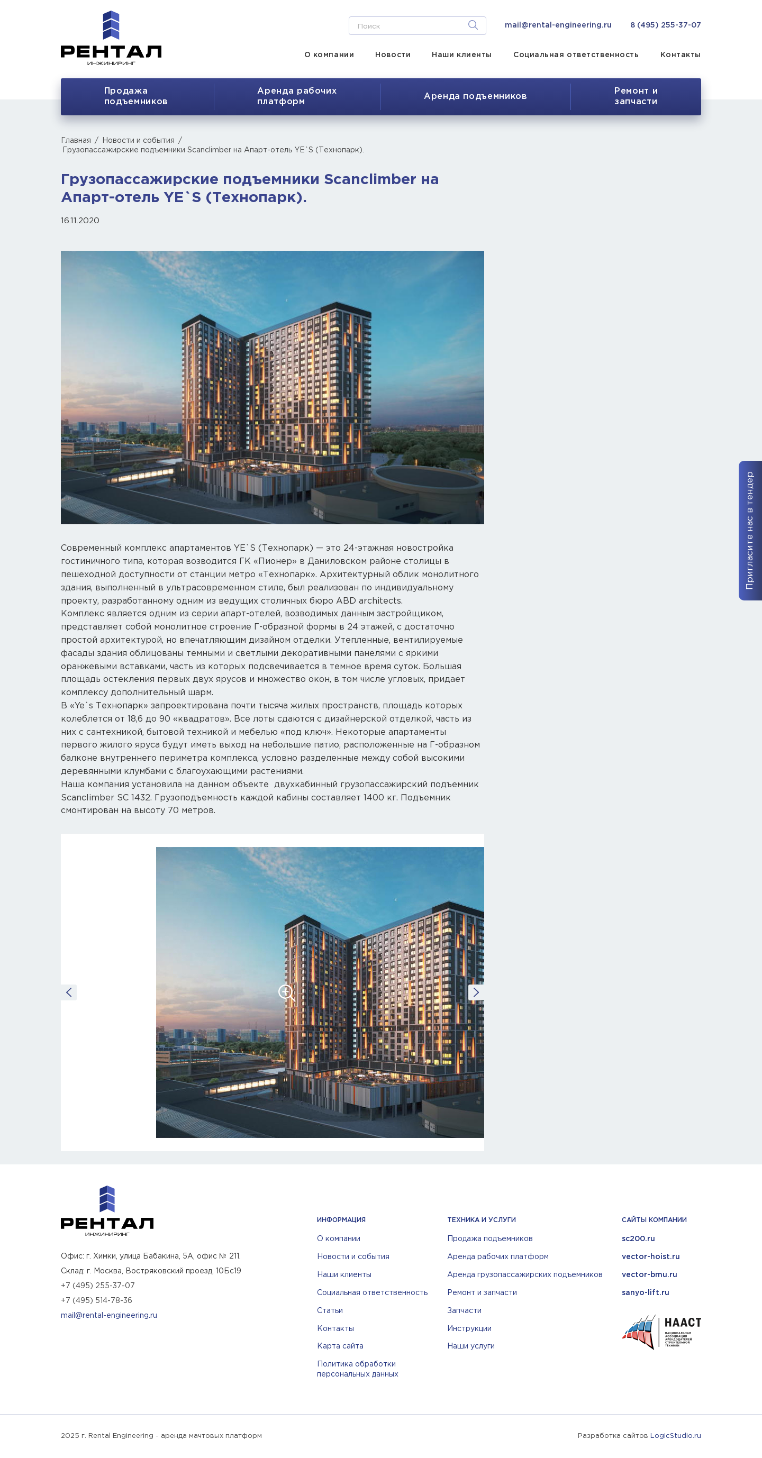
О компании (329, 55)
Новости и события (138, 141)
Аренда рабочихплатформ (297, 96)
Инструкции (469, 1329)
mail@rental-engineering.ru (558, 25)
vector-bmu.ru (649, 1275)
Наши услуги (471, 1346)
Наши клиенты (462, 55)
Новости (393, 55)
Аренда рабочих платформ (498, 1257)
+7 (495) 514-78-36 (96, 1301)
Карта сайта (340, 1346)
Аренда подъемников (476, 97)
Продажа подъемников (136, 96)
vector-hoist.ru (651, 1257)
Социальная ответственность (576, 55)
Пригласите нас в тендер (750, 530)
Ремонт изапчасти (636, 96)
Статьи (330, 1311)
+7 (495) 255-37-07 (98, 1286)
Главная (76, 141)
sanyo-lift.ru (645, 1293)
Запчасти (464, 1311)
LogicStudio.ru (675, 1436)
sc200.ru (638, 1239)
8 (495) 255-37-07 (665, 25)
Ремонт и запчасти (482, 1293)
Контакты (680, 55)
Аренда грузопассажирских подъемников (525, 1275)
